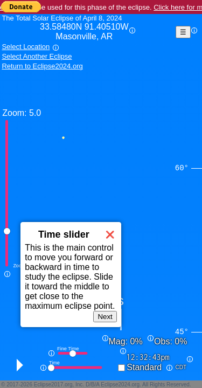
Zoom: (14, 112)
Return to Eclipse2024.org (42, 66)
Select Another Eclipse (37, 56)
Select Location (26, 47)
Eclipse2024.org (120, 384)
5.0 (35, 112)
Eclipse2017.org (53, 384)
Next (104, 317)
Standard (144, 367)
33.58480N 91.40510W (84, 31)
